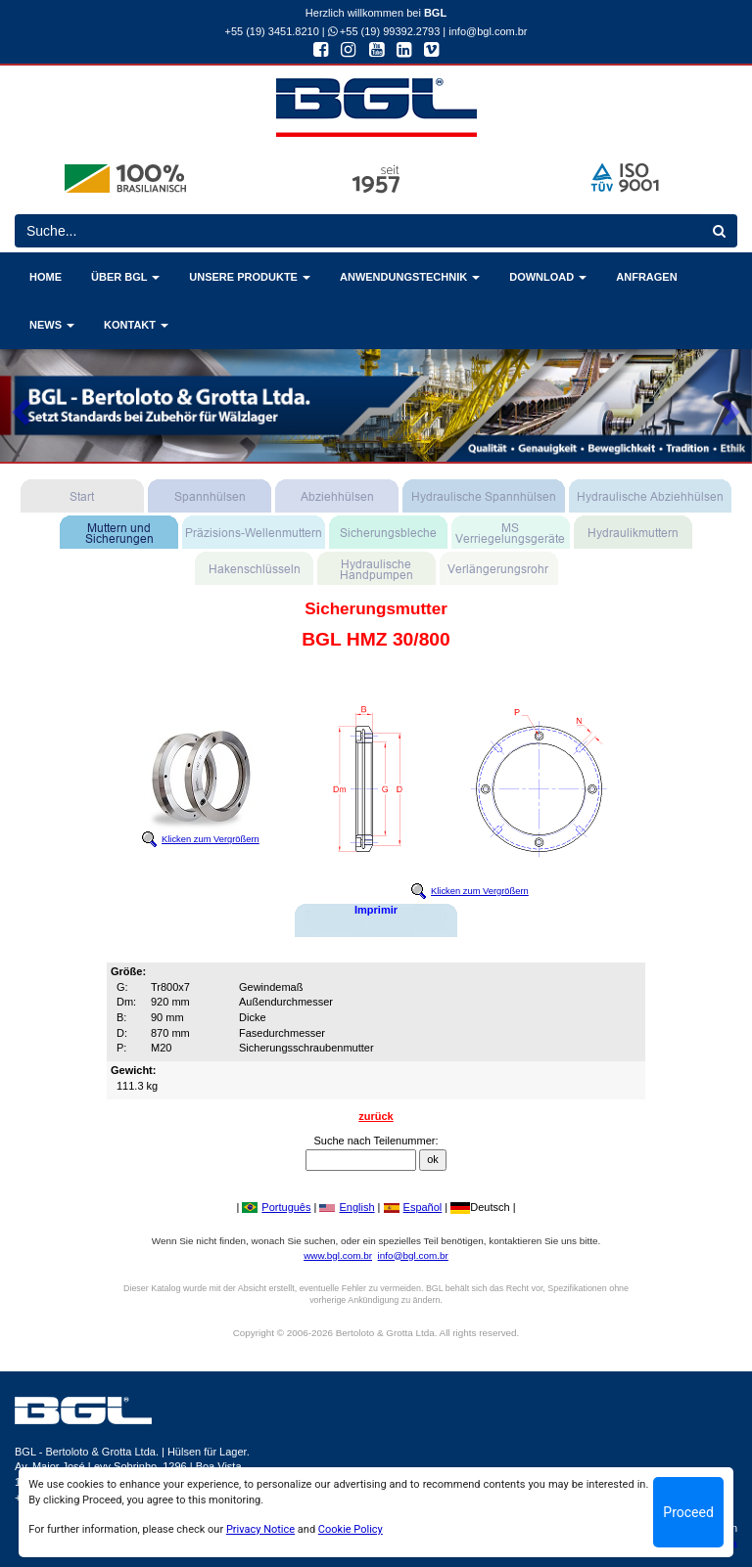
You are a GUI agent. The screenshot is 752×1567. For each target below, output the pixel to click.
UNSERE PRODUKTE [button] (249, 277)
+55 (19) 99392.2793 (384, 31)
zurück (375, 1116)
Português (276, 1207)
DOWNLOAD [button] (548, 277)
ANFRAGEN (646, 277)
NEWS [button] (51, 325)
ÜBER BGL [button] (125, 277)
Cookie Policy (350, 1529)
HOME (45, 277)
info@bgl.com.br (487, 31)
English (346, 1207)
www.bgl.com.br (338, 1255)
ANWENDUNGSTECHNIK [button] (410, 277)
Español (413, 1207)
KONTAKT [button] (136, 325)
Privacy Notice (260, 1529)
